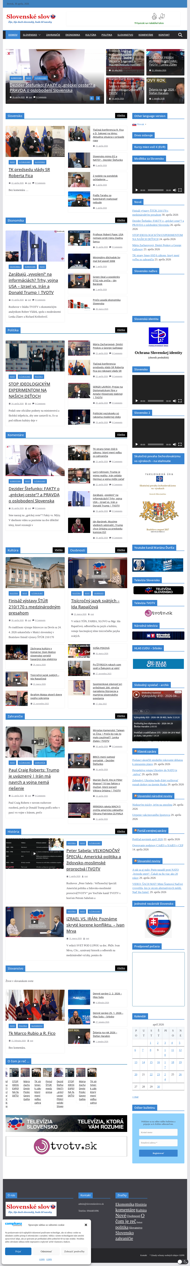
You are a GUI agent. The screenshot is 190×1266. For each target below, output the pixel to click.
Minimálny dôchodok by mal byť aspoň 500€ (106, 258)
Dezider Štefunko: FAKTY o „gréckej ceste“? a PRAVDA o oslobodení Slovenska (56, 87)
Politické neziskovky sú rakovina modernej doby (107, 414)
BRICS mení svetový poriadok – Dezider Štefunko (104, 760)
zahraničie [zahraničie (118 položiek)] (124, 1241)
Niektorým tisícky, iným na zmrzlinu (152, 804)
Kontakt (164, 34)
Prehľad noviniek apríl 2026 (147, 838)
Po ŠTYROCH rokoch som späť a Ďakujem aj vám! (107, 665)
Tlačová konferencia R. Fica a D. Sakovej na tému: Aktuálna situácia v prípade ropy (108, 135)
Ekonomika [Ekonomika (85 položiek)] (124, 1207)
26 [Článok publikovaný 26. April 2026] (180, 1073)
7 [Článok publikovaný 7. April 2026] (142, 1049)
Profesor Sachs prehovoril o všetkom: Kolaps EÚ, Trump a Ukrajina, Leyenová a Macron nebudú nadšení (124, 58)
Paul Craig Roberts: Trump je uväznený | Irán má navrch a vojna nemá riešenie (34, 778)
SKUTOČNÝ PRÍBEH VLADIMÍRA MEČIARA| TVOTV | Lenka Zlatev (163, 61)
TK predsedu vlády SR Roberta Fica (29, 172)
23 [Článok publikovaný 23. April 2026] (158, 1073)
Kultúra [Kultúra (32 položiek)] (141, 1213)
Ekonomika (73, 34)
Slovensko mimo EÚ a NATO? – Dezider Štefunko (108, 157)
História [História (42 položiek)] (141, 1208)
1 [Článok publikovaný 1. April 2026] (150, 1042)
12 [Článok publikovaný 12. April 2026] (180, 1049)
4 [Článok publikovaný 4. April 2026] (172, 1042)
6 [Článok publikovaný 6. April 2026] (135, 1049)
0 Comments (43, 97)
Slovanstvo (125, 34)
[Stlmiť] (174, 189)
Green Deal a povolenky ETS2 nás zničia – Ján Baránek (106, 280)
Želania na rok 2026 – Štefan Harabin (162, 91)
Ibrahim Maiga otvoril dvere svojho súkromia (46, 695)
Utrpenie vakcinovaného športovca (151, 814)
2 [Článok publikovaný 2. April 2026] (157, 1042)
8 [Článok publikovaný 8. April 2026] (150, 1049)
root (34, 97)
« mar (135, 1096)
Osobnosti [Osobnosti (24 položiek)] (133, 1219)
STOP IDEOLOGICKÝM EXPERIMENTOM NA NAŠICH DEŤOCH (29, 389)
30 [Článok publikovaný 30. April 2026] (158, 1086)
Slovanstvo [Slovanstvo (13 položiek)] (135, 1231)
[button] (86, 1225)
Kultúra (90, 34)
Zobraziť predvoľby (74, 1251)
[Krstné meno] (158, 1131)
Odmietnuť (46, 1251)
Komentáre (146, 34)
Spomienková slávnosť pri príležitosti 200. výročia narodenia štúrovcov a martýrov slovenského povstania (107, 690)
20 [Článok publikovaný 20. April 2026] (135, 1073)
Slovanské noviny (148, 860)
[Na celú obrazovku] (180, 189)
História (72, 843)
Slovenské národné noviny (154, 795)
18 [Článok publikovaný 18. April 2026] (172, 1061)
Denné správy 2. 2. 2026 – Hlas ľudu (107, 994)
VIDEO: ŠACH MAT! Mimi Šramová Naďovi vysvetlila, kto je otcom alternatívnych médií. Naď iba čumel (157, 887)
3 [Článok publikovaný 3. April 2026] (165, 1042)
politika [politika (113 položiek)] (122, 1230)
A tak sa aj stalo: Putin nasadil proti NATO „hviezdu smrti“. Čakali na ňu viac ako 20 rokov (155, 873)
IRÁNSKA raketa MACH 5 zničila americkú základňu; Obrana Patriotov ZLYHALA (108, 809)
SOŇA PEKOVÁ (101, 647)
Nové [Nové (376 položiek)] (120, 1218)
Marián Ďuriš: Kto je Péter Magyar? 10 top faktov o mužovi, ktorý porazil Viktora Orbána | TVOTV (124, 86)
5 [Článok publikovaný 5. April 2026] (179, 1042)
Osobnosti (99, 593)
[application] (158, 178)
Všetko (121, 114)
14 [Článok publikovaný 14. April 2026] (143, 1061)
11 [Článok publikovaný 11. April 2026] (172, 1049)
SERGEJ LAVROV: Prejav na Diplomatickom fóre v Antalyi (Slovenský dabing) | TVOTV (108, 392)
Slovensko (30, 34)
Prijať (18, 1251)
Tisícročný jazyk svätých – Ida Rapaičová (44, 676)
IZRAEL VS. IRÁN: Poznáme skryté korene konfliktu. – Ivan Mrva (95, 924)
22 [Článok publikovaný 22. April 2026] (151, 1073)
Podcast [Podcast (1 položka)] (139, 1226)
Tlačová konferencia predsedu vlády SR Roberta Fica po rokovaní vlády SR (108, 367)
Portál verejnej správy (151, 830)
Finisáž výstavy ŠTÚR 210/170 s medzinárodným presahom (34, 606)
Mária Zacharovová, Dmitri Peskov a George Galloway (108, 345)
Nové (32, 78)
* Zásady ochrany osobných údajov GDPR (167, 1259)
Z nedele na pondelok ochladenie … (105, 177)
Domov (12, 34)
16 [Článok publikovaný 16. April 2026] (158, 1061)
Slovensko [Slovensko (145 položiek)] (124, 1236)
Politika (107, 34)
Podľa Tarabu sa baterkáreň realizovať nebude (105, 198)
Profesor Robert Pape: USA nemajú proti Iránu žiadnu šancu (108, 237)
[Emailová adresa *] (158, 1142)
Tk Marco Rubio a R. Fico (32, 1032)
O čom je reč (44, 78)
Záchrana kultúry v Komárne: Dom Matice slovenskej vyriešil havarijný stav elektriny (43, 653)
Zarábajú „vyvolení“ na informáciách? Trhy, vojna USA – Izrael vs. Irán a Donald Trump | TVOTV (33, 283)
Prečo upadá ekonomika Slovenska (107, 301)
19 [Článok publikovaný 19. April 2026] (180, 1061)
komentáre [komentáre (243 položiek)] (125, 1213)
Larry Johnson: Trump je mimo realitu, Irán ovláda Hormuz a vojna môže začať (108, 475)
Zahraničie (53, 34)
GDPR (42, 1259)
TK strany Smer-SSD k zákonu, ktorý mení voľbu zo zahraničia (107, 452)
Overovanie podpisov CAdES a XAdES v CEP (157, 844)
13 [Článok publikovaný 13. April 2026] (135, 1061)
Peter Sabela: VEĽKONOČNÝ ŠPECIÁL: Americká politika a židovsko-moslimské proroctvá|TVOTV (93, 859)
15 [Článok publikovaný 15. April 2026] (151, 1061)
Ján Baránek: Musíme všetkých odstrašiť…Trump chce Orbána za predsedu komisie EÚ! (108, 526)
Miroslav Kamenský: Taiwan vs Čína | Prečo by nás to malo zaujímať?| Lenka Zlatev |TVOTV (108, 735)
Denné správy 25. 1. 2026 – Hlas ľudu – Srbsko (108, 1014)
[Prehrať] (136, 189)
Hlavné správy (146, 751)
